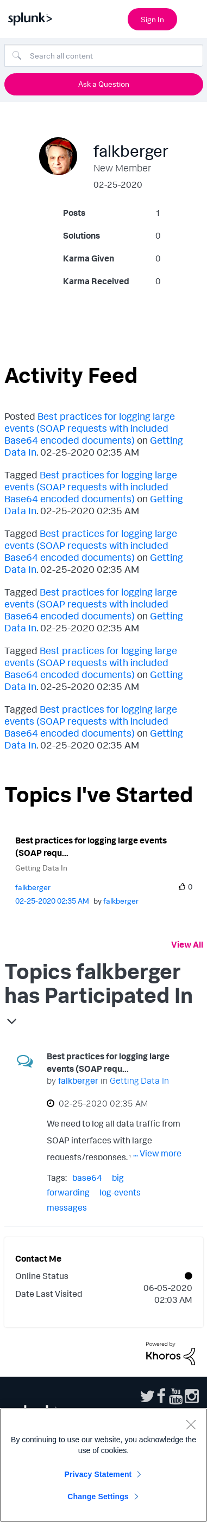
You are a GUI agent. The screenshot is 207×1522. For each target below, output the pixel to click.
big (118, 1177)
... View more (157, 1153)
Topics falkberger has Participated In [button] (98, 982)
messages (67, 1207)
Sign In (152, 19)
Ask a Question (103, 83)
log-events (120, 1192)
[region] (103, 1465)
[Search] (103, 55)
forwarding (68, 1192)
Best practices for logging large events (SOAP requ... (91, 846)
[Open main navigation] (192, 18)
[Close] (190, 1424)
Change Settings (98, 1496)
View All (187, 944)
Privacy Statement (98, 1474)
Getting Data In (41, 867)
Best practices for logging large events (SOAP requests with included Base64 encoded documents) (89, 428)
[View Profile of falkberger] (33, 887)
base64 (87, 1177)
